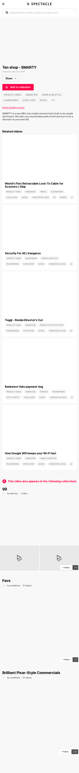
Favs (6, 580)
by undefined (13, 585)
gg (4, 488)
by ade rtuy (12, 493)
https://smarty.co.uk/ (13, 107)
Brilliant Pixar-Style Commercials (31, 672)
